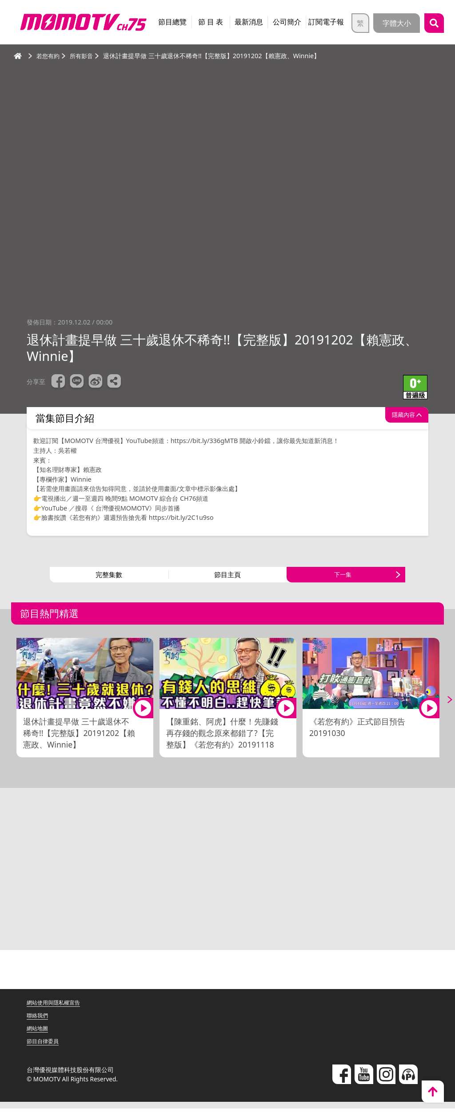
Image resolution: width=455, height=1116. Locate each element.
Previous (13, 707)
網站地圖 (39, 1035)
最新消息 (249, 22)
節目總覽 (172, 22)
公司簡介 (287, 22)
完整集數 (109, 578)
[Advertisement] (227, 880)
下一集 (342, 578)
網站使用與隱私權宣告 (58, 1009)
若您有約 (48, 55)
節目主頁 (227, 578)
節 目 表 (210, 22)
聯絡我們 (39, 1022)
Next (442, 707)
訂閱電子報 (326, 22)
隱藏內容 (397, 418)
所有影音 (84, 55)
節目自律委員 (45, 1048)
